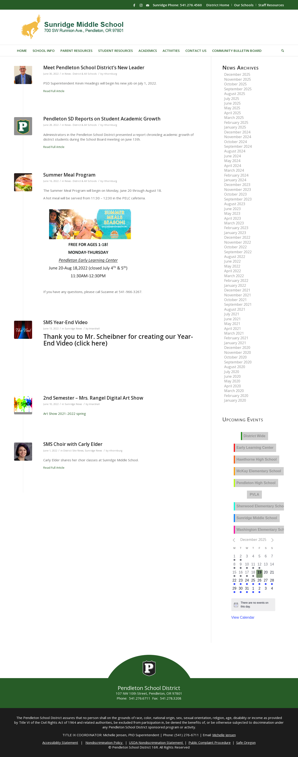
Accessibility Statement (60, 742)
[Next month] (272, 540)
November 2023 (237, 189)
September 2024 (238, 146)
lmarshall (94, 328)
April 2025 (232, 112)
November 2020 (237, 352)
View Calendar (243, 617)
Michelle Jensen (224, 735)
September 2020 (238, 362)
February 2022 (236, 280)
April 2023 (232, 218)
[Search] (281, 50)
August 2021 (234, 309)
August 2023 (234, 203)
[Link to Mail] (147, 5)
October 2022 (235, 247)
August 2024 (234, 151)
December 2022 (237, 237)
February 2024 (236, 175)
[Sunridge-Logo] (72, 27)
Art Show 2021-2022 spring (64, 413)
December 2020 (237, 347)
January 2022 (235, 285)
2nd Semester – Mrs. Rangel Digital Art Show (93, 398)
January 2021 (235, 342)
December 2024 (237, 132)
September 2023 (238, 199)
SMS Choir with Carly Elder (72, 444)
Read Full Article (53, 91)
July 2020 (231, 371)
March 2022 (234, 275)
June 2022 (232, 261)
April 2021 (232, 328)
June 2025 (232, 103)
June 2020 (232, 376)
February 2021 (236, 337)
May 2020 (232, 381)
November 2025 (237, 79)
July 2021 (231, 314)
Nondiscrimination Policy (104, 742)
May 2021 (232, 323)
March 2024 (234, 170)
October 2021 (235, 299)
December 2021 (237, 290)
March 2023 (234, 223)
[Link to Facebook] (134, 5)
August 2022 (234, 256)
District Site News (73, 450)
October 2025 (235, 84)
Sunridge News (73, 328)
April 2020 (232, 386)
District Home (217, 5)
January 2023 (235, 232)
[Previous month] (234, 540)
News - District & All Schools (81, 73)
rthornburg (110, 73)
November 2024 (237, 136)
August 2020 (234, 366)
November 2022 (237, 242)
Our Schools (244, 5)
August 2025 (234, 93)
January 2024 (235, 179)
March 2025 (234, 117)
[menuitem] (218, 5)
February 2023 (236, 227)
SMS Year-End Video (65, 322)
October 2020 (235, 357)
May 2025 (232, 107)
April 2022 (232, 270)
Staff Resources (271, 5)
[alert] (256, 604)
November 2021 (237, 295)
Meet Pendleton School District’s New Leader (93, 67)
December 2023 (237, 184)
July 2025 (231, 98)
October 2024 (235, 141)
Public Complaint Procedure (209, 742)
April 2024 (232, 165)
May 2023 (232, 213)
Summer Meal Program (69, 175)
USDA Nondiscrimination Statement (156, 742)
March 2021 (234, 333)
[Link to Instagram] (141, 5)
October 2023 (235, 194)
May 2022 (232, 266)
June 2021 (232, 318)
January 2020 (235, 400)
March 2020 (234, 390)
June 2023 (232, 208)
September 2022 (238, 251)
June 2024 (232, 156)
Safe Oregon (246, 742)
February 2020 (236, 395)
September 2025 (238, 88)
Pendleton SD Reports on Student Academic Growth (102, 119)
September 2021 (238, 304)
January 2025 (235, 127)
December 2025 (237, 74)
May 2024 (232, 160)
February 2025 (236, 122)
